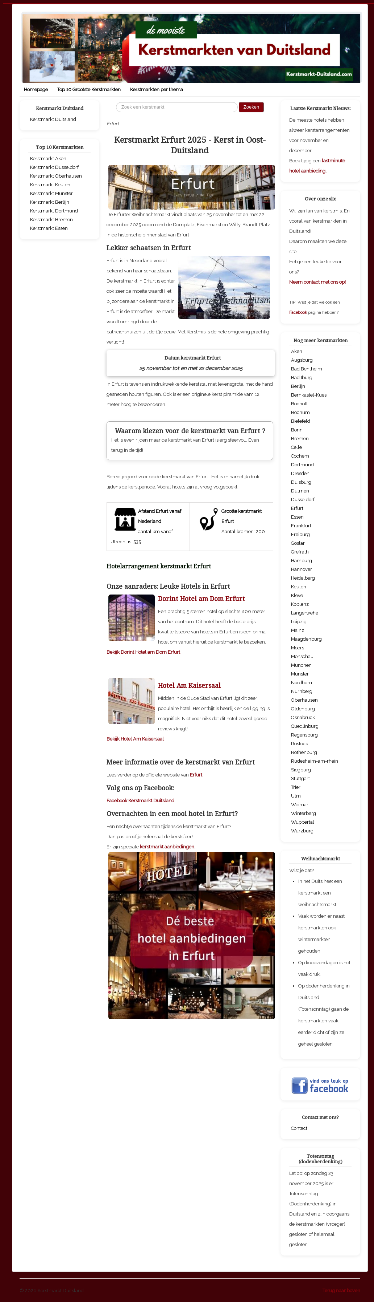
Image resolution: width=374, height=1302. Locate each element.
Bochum (300, 412)
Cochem (300, 456)
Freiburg (300, 534)
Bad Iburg (301, 377)
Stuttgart (300, 778)
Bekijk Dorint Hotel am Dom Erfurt (143, 754)
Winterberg (303, 813)
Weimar (299, 804)
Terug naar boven (341, 1290)
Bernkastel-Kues (309, 395)
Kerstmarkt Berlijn (49, 202)
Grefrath (300, 552)
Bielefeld (300, 421)
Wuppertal (302, 822)
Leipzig (299, 621)
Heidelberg (303, 578)
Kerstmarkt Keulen (50, 184)
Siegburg (301, 769)
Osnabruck (303, 717)
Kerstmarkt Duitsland (53, 119)
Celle (296, 447)
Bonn (297, 430)
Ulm (296, 796)
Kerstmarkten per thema (156, 89)
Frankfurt (301, 525)
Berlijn (298, 386)
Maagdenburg (306, 639)
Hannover (301, 569)
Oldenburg (303, 708)
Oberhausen (304, 700)
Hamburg (301, 560)
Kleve (297, 595)
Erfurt (196, 876)
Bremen (300, 438)
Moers (297, 647)
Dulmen (300, 491)
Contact (299, 1128)
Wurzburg (302, 830)
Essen (297, 517)
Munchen (301, 665)
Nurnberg (301, 691)
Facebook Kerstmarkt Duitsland (140, 902)
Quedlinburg (305, 726)
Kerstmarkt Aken (48, 158)
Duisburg (301, 482)
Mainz (297, 630)
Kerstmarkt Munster (51, 193)
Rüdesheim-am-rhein (314, 761)
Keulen (298, 586)
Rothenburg (304, 752)
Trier (295, 787)
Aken (296, 351)
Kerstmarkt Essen (49, 228)
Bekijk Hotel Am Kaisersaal (135, 840)
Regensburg (304, 735)
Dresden (300, 473)
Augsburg (302, 360)
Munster (300, 674)
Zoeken (251, 107)
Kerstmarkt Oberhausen (56, 176)
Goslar (298, 543)
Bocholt (299, 403)
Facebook (298, 312)
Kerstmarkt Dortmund (54, 211)
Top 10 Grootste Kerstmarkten (89, 89)
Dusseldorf (303, 499)
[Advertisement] (190, 543)
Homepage (36, 89)
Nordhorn (301, 682)
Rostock (299, 743)
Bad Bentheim (306, 369)
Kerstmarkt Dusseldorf (54, 167)
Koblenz (300, 604)
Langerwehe (304, 613)
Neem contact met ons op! (317, 282)
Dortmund (302, 464)
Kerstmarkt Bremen (51, 219)
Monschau (302, 656)
